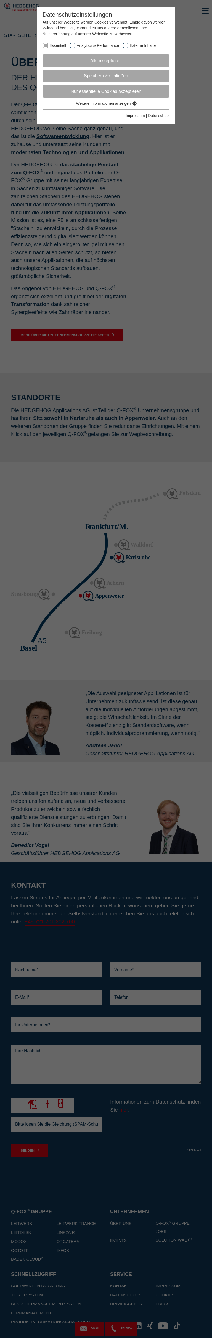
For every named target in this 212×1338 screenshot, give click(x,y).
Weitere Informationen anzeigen (106, 103)
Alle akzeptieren (106, 60)
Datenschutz (158, 115)
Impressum (135, 115)
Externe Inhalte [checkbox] (143, 45)
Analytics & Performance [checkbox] (98, 45)
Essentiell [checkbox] (57, 45)
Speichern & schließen (106, 75)
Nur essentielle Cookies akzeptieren (106, 91)
